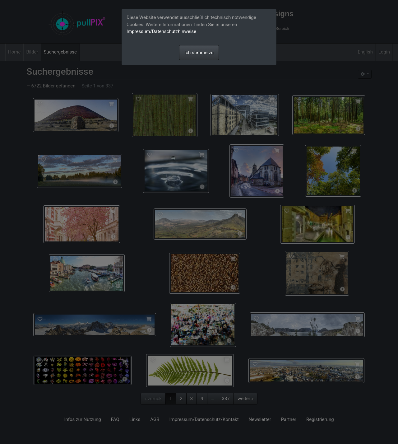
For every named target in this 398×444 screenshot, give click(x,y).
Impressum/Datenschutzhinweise (161, 31)
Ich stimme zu (199, 52)
